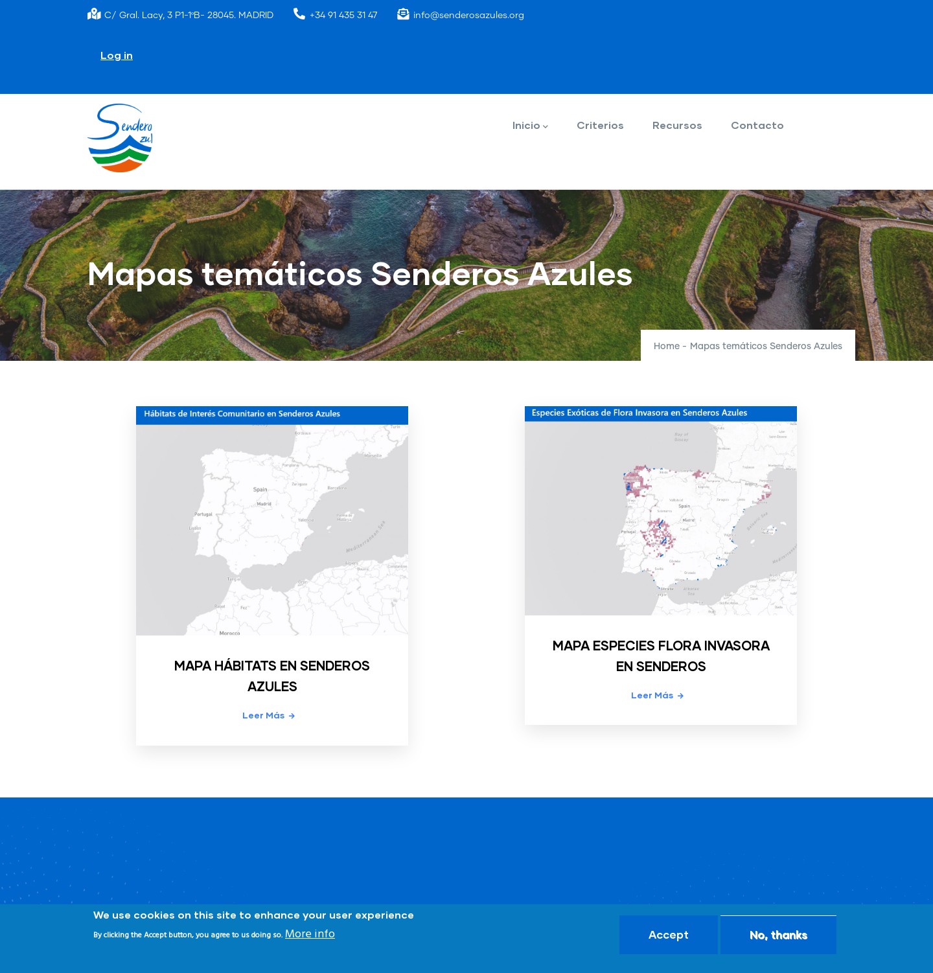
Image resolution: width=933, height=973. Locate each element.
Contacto (757, 125)
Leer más (263, 714)
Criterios (600, 125)
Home (667, 346)
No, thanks (778, 934)
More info (310, 934)
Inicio (530, 126)
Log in (116, 55)
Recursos (677, 125)
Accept (669, 934)
